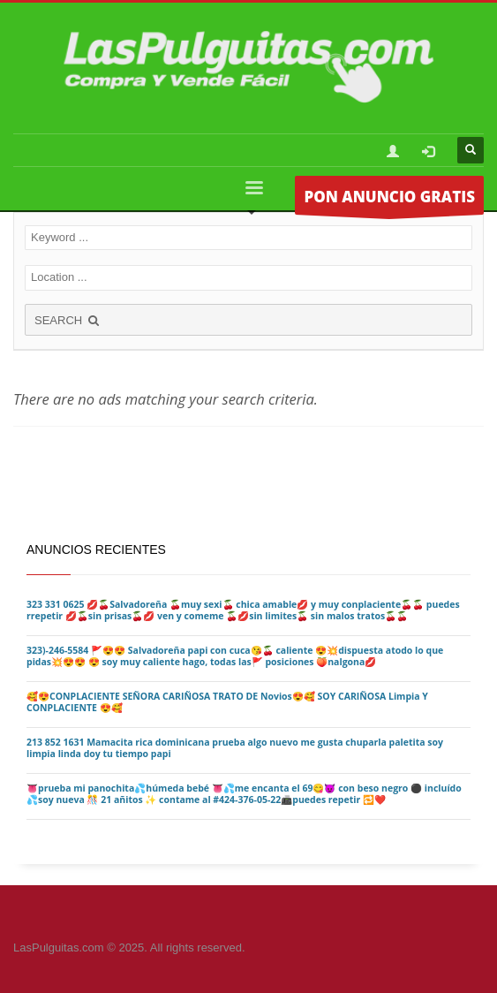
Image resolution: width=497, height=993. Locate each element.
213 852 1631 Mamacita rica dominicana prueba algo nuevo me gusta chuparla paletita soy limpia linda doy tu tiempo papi (234, 748)
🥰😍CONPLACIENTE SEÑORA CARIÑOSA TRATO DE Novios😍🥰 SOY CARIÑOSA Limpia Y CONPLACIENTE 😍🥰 (227, 702)
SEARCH (68, 320)
